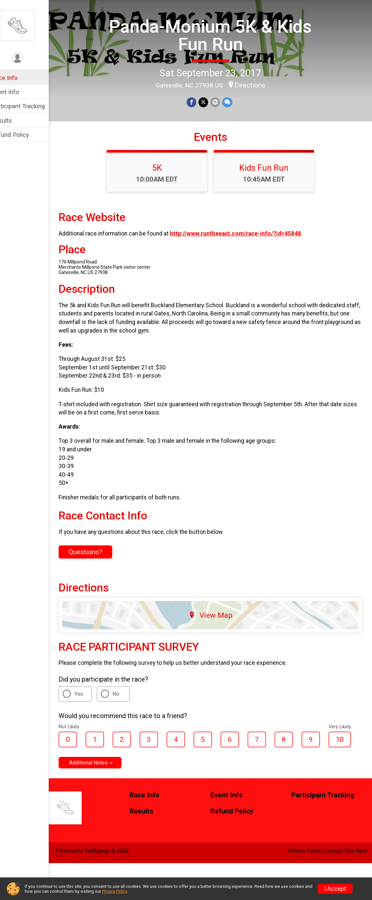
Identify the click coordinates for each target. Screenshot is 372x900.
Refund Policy (24, 134)
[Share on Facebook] (198, 102)
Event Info (19, 91)
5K (164, 188)
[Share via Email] (221, 102)
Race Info (18, 77)
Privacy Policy (304, 871)
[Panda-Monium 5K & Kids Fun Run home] (31, 25)
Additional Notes (102, 783)
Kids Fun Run (270, 188)
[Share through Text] (233, 102)
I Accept (335, 889)
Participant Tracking (32, 106)
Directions (256, 84)
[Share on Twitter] (210, 102)
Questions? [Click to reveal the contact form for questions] (99, 572)
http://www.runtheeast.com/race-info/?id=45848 (249, 253)
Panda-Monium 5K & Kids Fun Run (217, 34)
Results (15, 120)
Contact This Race (346, 871)
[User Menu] (31, 58)
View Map (217, 635)
